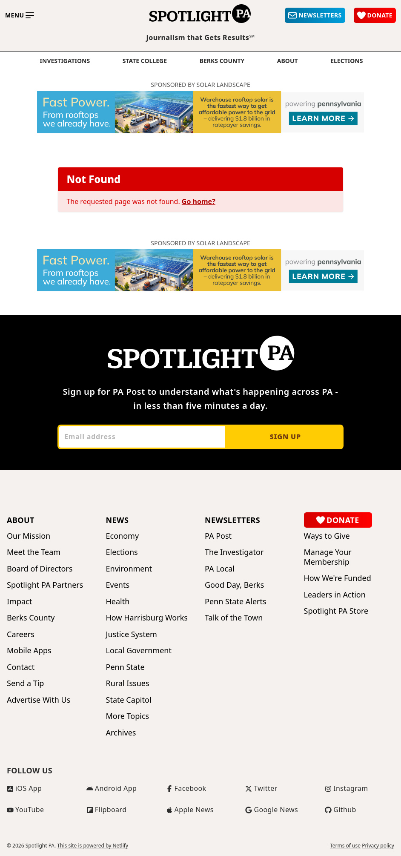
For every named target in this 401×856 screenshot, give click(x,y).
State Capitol (129, 700)
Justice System (131, 634)
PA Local (220, 569)
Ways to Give (327, 536)
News (117, 520)
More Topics (127, 716)
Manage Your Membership (328, 556)
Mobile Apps (29, 650)
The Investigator (234, 552)
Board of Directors (39, 569)
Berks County (222, 61)
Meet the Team (33, 552)
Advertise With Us (38, 700)
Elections (122, 552)
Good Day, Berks (234, 585)
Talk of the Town (234, 618)
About (287, 61)
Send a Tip (25, 683)
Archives (121, 733)
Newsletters (232, 520)
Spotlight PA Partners (45, 585)
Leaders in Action (335, 595)
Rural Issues (127, 683)
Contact (20, 667)
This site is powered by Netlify (92, 845)
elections (346, 61)
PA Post (218, 536)
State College (145, 61)
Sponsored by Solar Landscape (200, 84)
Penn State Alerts (235, 601)
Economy (122, 536)
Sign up (285, 436)
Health (118, 601)
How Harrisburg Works (147, 618)
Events (118, 585)
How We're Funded (337, 578)
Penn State (125, 667)
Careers (20, 634)
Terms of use (345, 845)
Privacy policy (378, 845)
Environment (129, 569)
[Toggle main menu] (19, 15)
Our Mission (28, 536)
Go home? (198, 201)
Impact (19, 601)
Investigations (65, 61)
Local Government (139, 650)
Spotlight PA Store (336, 611)
